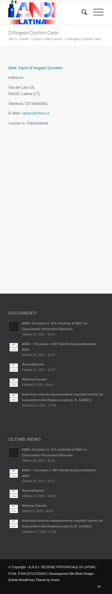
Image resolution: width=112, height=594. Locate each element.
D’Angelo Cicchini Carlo (33, 32)
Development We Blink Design (71, 573)
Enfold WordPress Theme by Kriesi (33, 580)
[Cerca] (81, 12)
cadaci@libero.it (35, 113)
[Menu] (95, 12)
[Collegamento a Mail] (99, 586)
